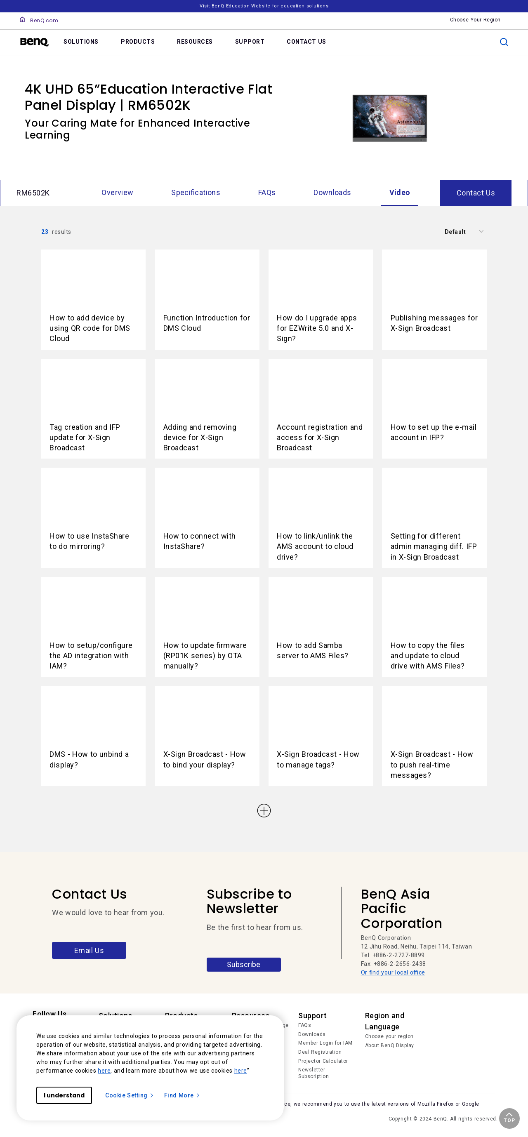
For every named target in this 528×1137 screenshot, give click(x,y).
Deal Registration (320, 1052)
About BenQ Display (389, 1045)
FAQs (304, 1025)
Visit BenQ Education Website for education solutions (264, 6)
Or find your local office (393, 972)
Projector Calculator (323, 1061)
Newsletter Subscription (313, 1073)
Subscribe (243, 964)
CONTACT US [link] (306, 41)
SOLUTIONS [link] (81, 41)
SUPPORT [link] (250, 41)
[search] (504, 42)
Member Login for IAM (325, 1043)
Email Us (89, 950)
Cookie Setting (129, 1095)
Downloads (312, 1034)
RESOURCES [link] (195, 41)
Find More (182, 1095)
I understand (64, 1095)
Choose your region (389, 1036)
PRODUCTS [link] (138, 41)
